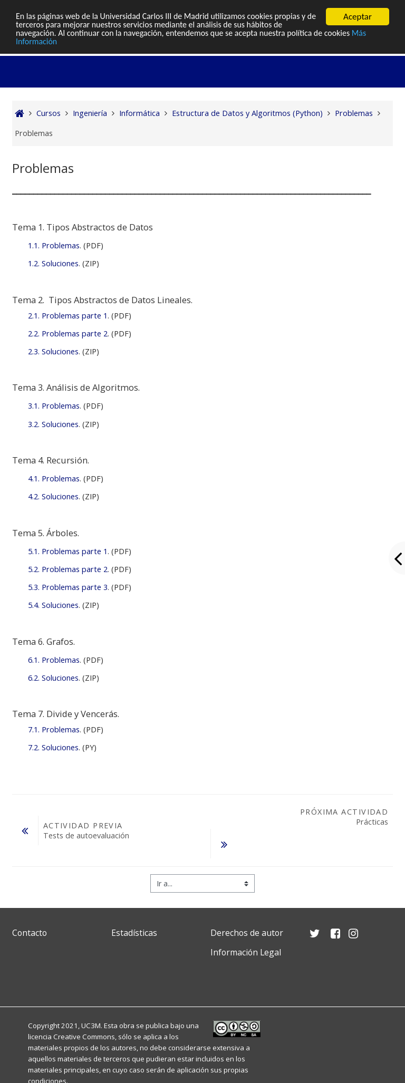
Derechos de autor (246, 933)
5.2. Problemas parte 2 (68, 569)
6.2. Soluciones (53, 678)
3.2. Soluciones (53, 424)
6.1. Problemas (54, 660)
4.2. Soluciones (53, 496)
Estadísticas (134, 933)
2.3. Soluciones (53, 351)
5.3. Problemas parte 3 (68, 587)
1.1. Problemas (54, 245)
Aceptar (357, 16)
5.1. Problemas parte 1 (68, 551)
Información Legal (245, 952)
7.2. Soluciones (53, 747)
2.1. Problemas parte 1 (68, 316)
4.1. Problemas (54, 478)
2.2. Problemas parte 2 (68, 333)
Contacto (29, 933)
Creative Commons (84, 1036)
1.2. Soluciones (53, 263)
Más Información (47, 44)
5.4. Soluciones (53, 605)
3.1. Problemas (54, 406)
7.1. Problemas (54, 729)
